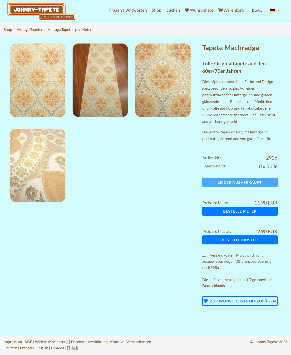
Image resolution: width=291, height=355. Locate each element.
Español (57, 347)
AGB (28, 341)
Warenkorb (231, 10)
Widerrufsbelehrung (51, 341)
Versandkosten (222, 255)
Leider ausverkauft (240, 182)
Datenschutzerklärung (89, 341)
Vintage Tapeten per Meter (70, 29)
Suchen (173, 10)
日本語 (72, 347)
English (42, 347)
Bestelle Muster (240, 240)
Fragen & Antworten (128, 10)
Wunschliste (199, 10)
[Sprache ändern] (274, 10)
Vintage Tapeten (30, 29)
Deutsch (10, 347)
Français (27, 347)
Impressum (13, 341)
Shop (156, 10)
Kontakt (117, 341)
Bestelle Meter (239, 211)
